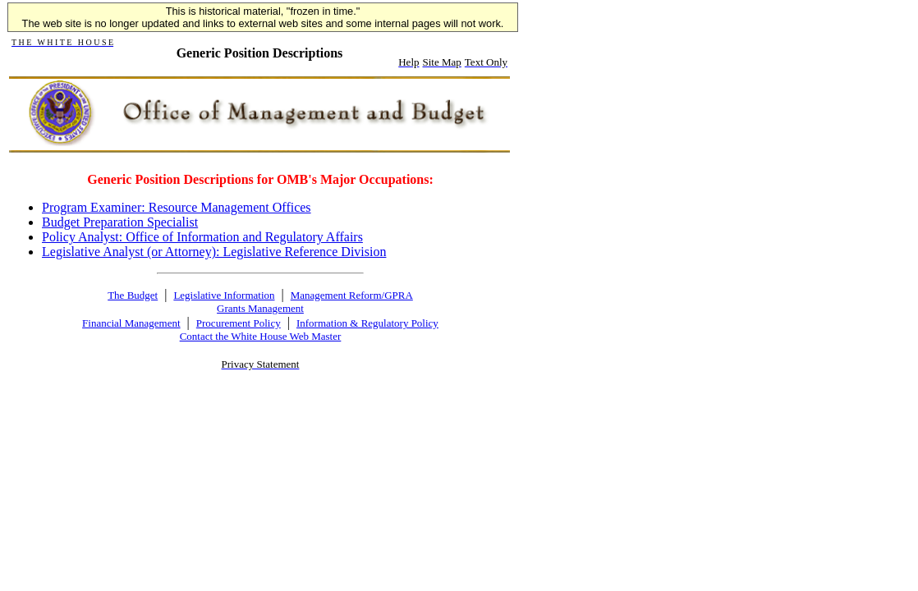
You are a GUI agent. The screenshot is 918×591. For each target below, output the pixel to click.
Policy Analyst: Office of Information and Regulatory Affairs (202, 237)
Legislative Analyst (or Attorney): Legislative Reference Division (214, 252)
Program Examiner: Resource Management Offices (176, 207)
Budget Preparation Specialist (120, 222)
